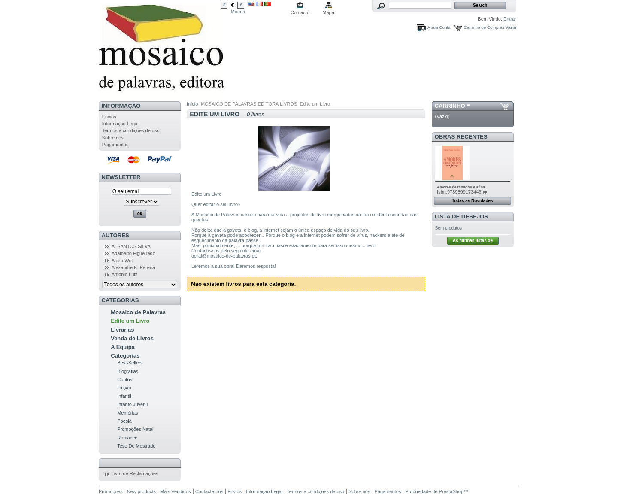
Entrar (509, 18)
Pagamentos (115, 144)
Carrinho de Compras (484, 27)
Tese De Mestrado (136, 446)
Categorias (125, 355)
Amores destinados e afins (461, 187)
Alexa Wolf (123, 260)
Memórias (127, 412)
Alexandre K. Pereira (133, 267)
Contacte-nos (209, 491)
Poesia (124, 421)
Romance (127, 437)
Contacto (300, 12)
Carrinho (450, 106)
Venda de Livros (132, 338)
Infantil (124, 396)
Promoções (111, 491)
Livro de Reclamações (135, 473)
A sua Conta (439, 27)
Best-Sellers (129, 362)
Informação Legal (120, 123)
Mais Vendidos (175, 491)
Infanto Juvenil (132, 404)
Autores (115, 235)
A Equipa (123, 347)
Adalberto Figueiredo (133, 253)
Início (192, 103)
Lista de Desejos (461, 216)
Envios (109, 116)
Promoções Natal (135, 429)
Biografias (127, 371)
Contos (124, 379)
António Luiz (125, 274)
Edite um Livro (130, 321)
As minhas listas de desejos (473, 241)
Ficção (124, 387)
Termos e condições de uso (131, 130)
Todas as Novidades (472, 200)
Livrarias (122, 330)
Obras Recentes (461, 136)
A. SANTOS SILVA (131, 246)
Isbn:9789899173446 (459, 191)
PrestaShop (451, 491)
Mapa (328, 12)
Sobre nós (113, 137)
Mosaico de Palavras (138, 312)
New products (141, 491)
